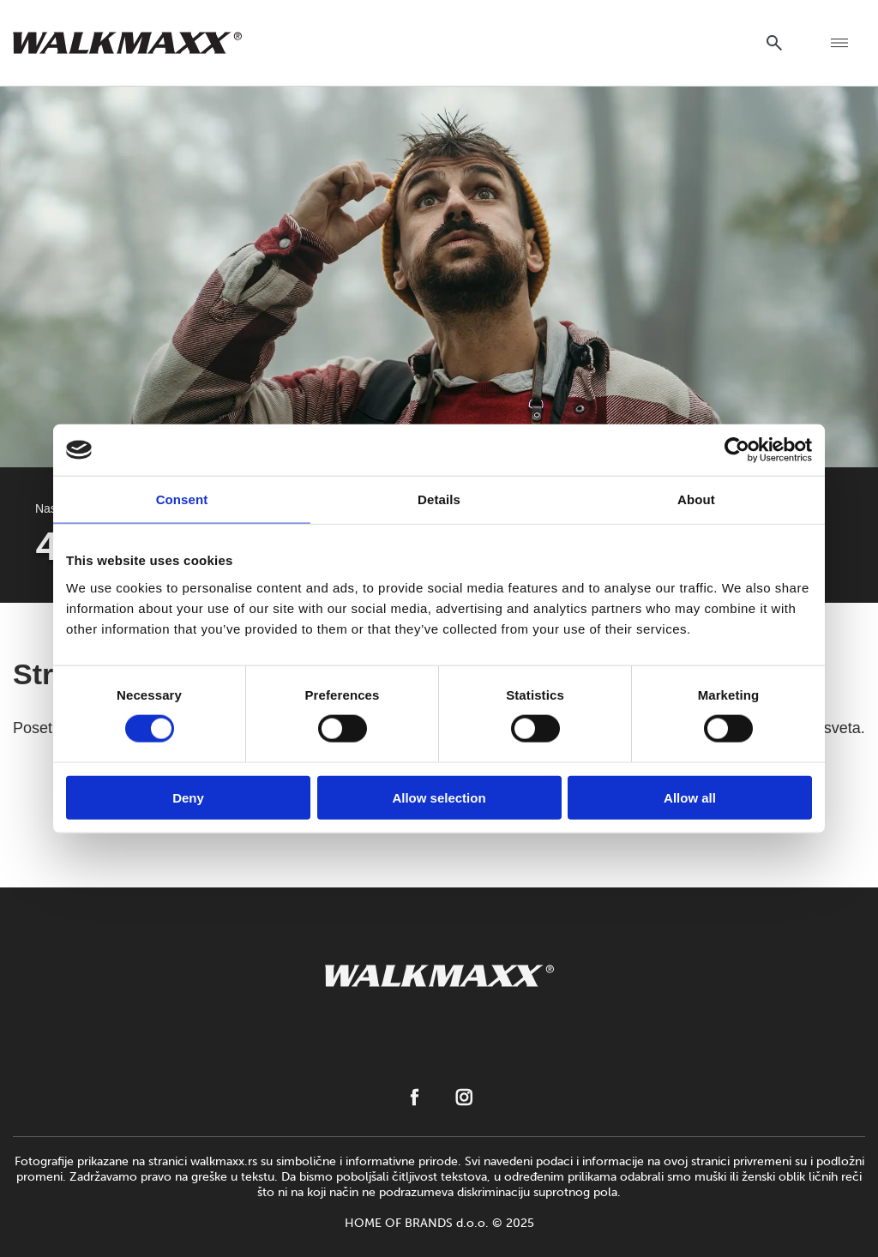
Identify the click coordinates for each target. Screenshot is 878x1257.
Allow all (690, 797)
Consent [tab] (182, 499)
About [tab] (696, 499)
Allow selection (438, 797)
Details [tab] (439, 499)
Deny (188, 797)
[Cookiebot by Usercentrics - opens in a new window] (737, 450)
